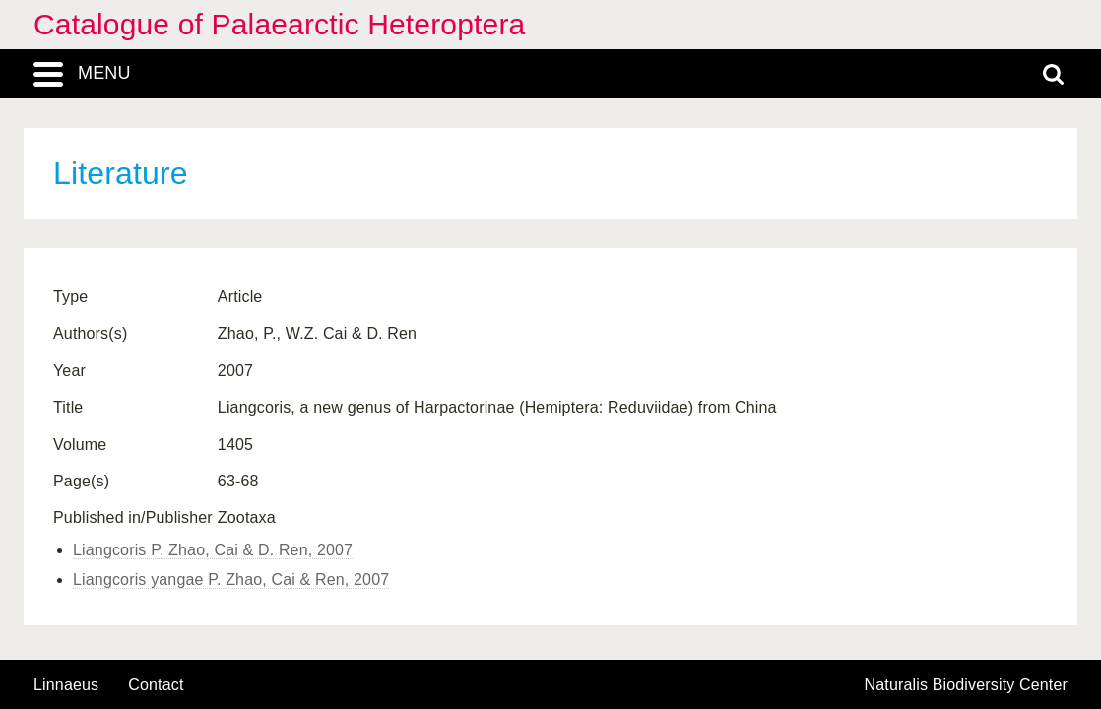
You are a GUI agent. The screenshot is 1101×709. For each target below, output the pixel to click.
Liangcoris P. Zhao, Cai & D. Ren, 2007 (213, 550)
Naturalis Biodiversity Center (967, 685)
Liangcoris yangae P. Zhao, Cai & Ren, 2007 (231, 579)
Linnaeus (65, 685)
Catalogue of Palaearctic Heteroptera (279, 24)
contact (155, 685)
